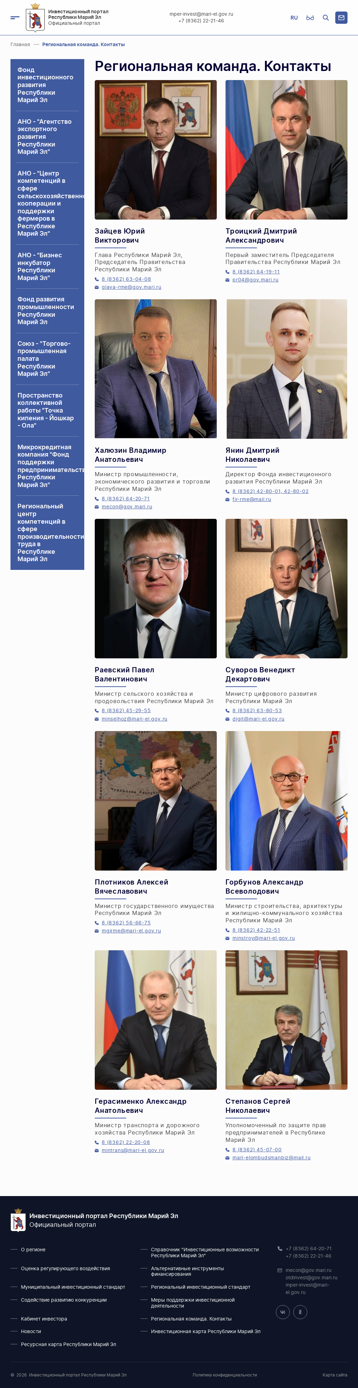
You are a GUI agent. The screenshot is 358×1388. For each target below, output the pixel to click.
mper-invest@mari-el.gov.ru (201, 14)
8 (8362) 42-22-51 (256, 930)
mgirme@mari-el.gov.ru (131, 931)
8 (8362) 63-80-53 (257, 710)
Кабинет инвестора (44, 1319)
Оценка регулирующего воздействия (65, 1268)
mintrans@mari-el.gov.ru (133, 1150)
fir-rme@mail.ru (251, 499)
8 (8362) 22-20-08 (126, 1142)
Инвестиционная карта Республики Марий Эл (205, 1331)
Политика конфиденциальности (225, 1375)
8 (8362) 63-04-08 (126, 279)
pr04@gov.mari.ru (255, 280)
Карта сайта (335, 1375)
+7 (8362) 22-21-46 (201, 21)
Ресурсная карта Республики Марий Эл (68, 1344)
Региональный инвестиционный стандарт (200, 1287)
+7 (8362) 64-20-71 (309, 1248)
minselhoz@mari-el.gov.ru (134, 719)
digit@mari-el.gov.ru (258, 719)
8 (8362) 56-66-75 (126, 923)
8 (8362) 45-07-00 (257, 1149)
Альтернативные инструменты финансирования (187, 1271)
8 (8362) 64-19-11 (256, 272)
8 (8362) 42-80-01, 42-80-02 (270, 491)
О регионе (33, 1249)
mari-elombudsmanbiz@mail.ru (271, 1158)
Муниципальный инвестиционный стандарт (73, 1287)
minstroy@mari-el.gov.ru (263, 938)
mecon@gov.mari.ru (127, 507)
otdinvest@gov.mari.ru (311, 1277)
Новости (31, 1331)
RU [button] (294, 17)
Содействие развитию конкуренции (64, 1300)
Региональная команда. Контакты (191, 1319)
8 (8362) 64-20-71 (126, 498)
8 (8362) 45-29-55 (126, 710)
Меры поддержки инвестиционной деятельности (193, 1303)
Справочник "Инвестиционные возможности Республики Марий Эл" (205, 1252)
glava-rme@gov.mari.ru (132, 287)
